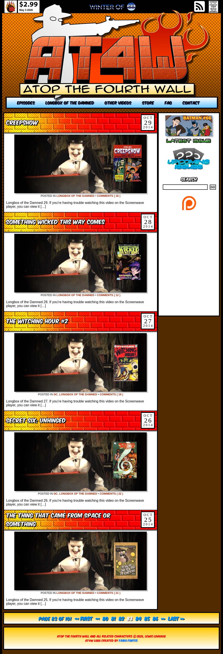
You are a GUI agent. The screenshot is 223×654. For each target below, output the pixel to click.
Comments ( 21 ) (108, 593)
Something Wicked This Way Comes (55, 221)
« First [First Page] (83, 618)
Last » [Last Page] (176, 618)
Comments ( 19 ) (111, 394)
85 (147, 618)
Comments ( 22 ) (111, 493)
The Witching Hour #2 (37, 320)
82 (121, 618)
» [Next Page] (163, 618)
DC (56, 394)
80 (105, 618)
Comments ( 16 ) (108, 195)
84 (138, 618)
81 (113, 618)
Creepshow (22, 122)
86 (155, 618)
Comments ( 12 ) (108, 295)
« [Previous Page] (97, 618)
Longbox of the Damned (75, 195)
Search (189, 178)
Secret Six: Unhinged (36, 420)
